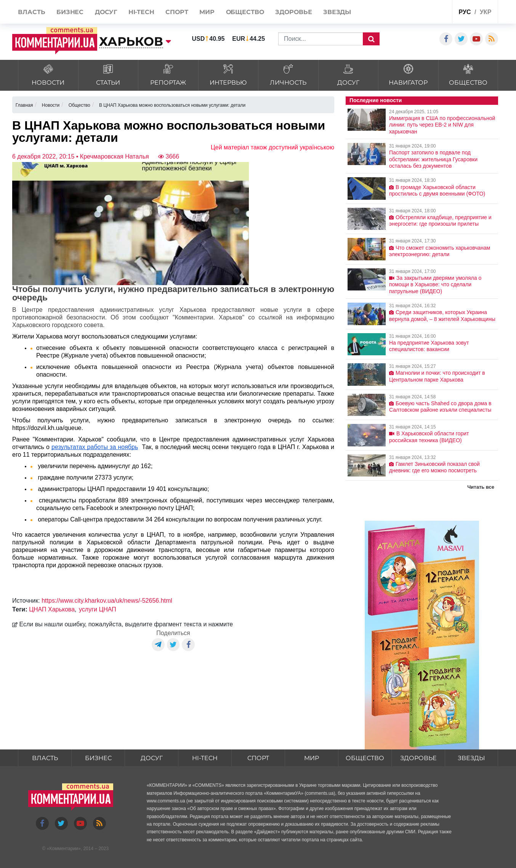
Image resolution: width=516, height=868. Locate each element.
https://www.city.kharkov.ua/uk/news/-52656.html (107, 600)
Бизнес (98, 758)
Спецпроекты (417, 12)
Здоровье (418, 758)
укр (485, 12)
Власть (45, 758)
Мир (311, 758)
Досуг (152, 758)
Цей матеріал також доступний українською (272, 147)
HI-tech (205, 758)
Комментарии (63, 848)
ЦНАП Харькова (52, 609)
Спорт (258, 758)
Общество (365, 758)
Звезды (471, 758)
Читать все (480, 487)
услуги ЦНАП (97, 609)
